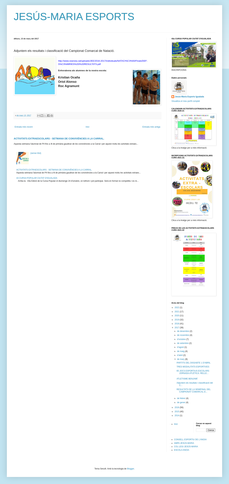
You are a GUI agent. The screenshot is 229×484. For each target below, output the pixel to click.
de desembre (183, 331)
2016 (177, 407)
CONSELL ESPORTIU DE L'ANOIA (190, 439)
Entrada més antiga (151, 127)
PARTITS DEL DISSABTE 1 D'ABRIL (193, 363)
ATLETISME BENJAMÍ (187, 379)
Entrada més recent (24, 127)
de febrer (181, 398)
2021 (177, 311)
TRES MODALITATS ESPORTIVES (193, 367)
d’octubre (181, 339)
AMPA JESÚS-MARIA (184, 443)
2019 (177, 319)
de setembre (183, 343)
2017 (177, 327)
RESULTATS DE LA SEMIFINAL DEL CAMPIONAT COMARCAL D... (194, 390)
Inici (87, 127)
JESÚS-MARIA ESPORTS (74, 16)
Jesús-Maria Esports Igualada (189, 96)
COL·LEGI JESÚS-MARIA (186, 446)
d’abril (180, 355)
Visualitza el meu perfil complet (185, 101)
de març (181, 359)
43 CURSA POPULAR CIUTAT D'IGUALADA (36, 178)
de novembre (183, 335)
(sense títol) (35, 153)
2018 (177, 323)
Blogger (130, 469)
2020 (177, 315)
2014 (177, 415)
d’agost (180, 347)
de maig (181, 351)
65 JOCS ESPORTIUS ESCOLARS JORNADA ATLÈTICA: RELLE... (193, 372)
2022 (177, 307)
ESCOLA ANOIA (181, 450)
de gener (181, 402)
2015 (177, 411)
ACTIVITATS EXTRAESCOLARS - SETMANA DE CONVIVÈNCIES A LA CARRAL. (59, 138)
